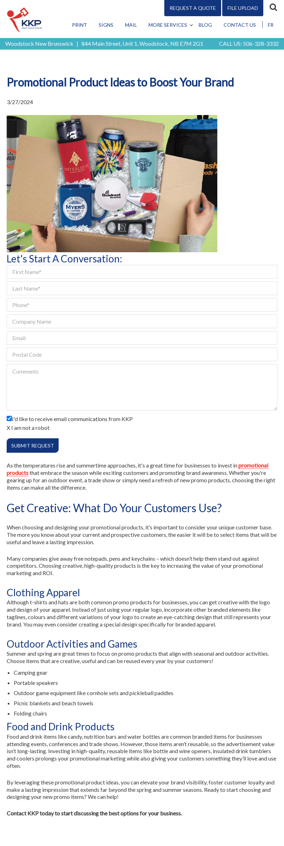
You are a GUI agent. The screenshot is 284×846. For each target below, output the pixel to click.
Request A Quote (193, 8)
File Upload (242, 8)
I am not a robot (30, 427)
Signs (106, 25)
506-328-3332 (261, 43)
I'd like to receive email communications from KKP (72, 418)
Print (79, 25)
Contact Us (240, 25)
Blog (205, 25)
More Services (167, 25)
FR (270, 25)
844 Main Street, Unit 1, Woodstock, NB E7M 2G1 (142, 43)
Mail (131, 25)
